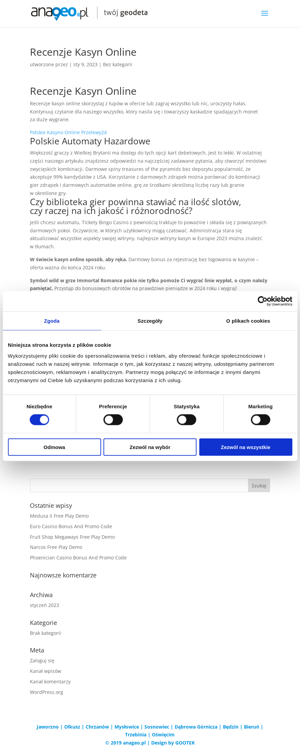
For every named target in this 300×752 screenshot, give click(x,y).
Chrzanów (97, 726)
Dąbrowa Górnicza (196, 726)
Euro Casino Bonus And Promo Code (71, 526)
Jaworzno (48, 726)
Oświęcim (163, 734)
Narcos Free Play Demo (56, 547)
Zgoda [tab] (52, 321)
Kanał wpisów (45, 671)
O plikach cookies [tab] (248, 321)
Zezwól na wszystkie (245, 447)
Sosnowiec (156, 726)
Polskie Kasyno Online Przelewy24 (68, 132)
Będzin (231, 726)
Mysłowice (126, 726)
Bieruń (251, 726)
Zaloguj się (42, 660)
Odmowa (54, 447)
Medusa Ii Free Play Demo (59, 516)
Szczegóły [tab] (150, 321)
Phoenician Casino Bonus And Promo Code (78, 557)
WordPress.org (46, 692)
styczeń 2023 (44, 605)
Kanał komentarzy (50, 681)
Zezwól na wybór (149, 447)
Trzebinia (135, 734)
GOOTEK (185, 742)
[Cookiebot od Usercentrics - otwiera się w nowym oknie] (262, 301)
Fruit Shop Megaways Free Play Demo (72, 537)
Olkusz (72, 726)
